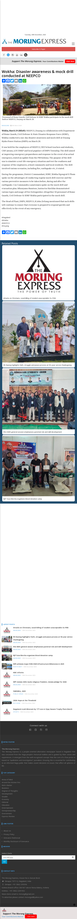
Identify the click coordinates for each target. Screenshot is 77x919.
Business (5, 788)
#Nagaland (6, 217)
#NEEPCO (6, 223)
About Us (7, 831)
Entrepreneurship (9, 810)
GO (4, 862)
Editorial (17, 703)
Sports (16, 712)
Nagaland (5, 125)
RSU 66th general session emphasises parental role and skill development (32, 432)
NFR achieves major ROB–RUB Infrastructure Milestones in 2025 (38, 664)
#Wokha (5, 220)
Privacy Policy (9, 834)
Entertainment (7, 808)
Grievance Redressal (12, 838)
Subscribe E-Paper (38, 49)
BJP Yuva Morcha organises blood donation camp (22, 499)
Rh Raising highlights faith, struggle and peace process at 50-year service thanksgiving (37, 365)
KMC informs (18, 672)
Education (5, 805)
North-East (17, 667)
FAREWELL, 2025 (19, 691)
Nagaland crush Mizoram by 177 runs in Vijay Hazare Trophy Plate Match (42, 709)
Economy (5, 799)
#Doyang (5, 226)
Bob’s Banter (7, 785)
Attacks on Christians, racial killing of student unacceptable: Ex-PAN (29, 298)
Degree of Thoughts (10, 791)
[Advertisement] (38, 16)
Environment (7, 813)
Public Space (18, 694)
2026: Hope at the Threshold (24, 700)
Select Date (7, 853)
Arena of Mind (7, 779)
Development (7, 794)
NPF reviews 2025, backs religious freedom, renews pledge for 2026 (39, 682)
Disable (5, 796)
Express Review (8, 816)
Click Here (70, 61)
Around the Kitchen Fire (11, 782)
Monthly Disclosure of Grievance (16, 841)
